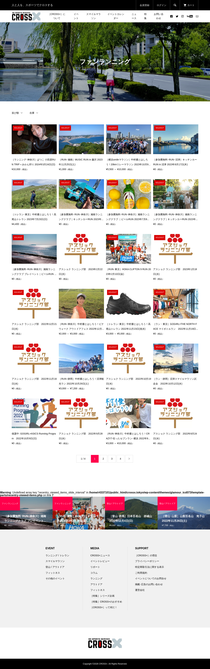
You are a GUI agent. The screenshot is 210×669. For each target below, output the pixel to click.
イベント (76, 16)
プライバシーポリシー (147, 561)
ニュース (134, 16)
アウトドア (96, 584)
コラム (94, 572)
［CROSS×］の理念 (146, 555)
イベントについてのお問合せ (150, 578)
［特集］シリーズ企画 (102, 595)
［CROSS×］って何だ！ (103, 607)
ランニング (96, 578)
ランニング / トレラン (57, 555)
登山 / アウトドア (55, 567)
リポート (95, 567)
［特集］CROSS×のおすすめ (106, 601)
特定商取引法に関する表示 (149, 567)
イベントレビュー (100, 561)
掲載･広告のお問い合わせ (149, 584)
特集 (145, 16)
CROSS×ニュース (100, 555)
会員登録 (144, 5)
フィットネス (53, 572)
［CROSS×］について (56, 16)
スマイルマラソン (93, 16)
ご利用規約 (141, 572)
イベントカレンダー (115, 16)
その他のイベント (55, 578)
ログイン (161, 5)
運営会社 (140, 590)
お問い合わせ (158, 16)
